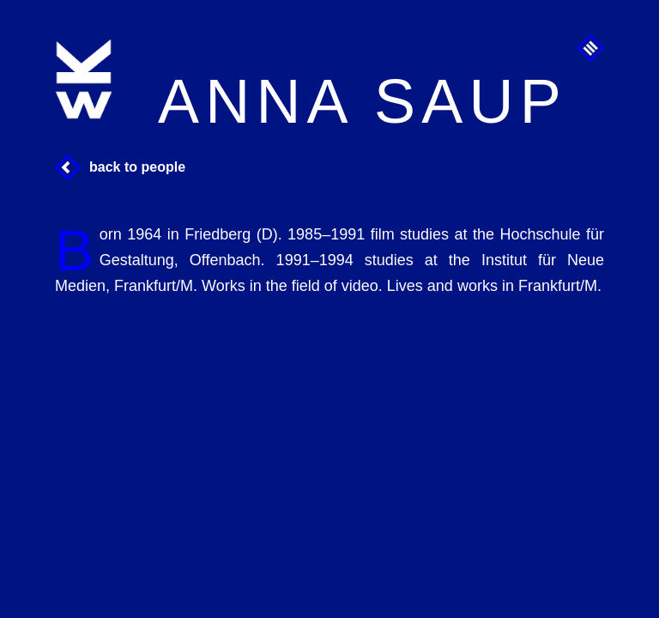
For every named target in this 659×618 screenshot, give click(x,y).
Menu (590, 48)
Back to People (137, 167)
